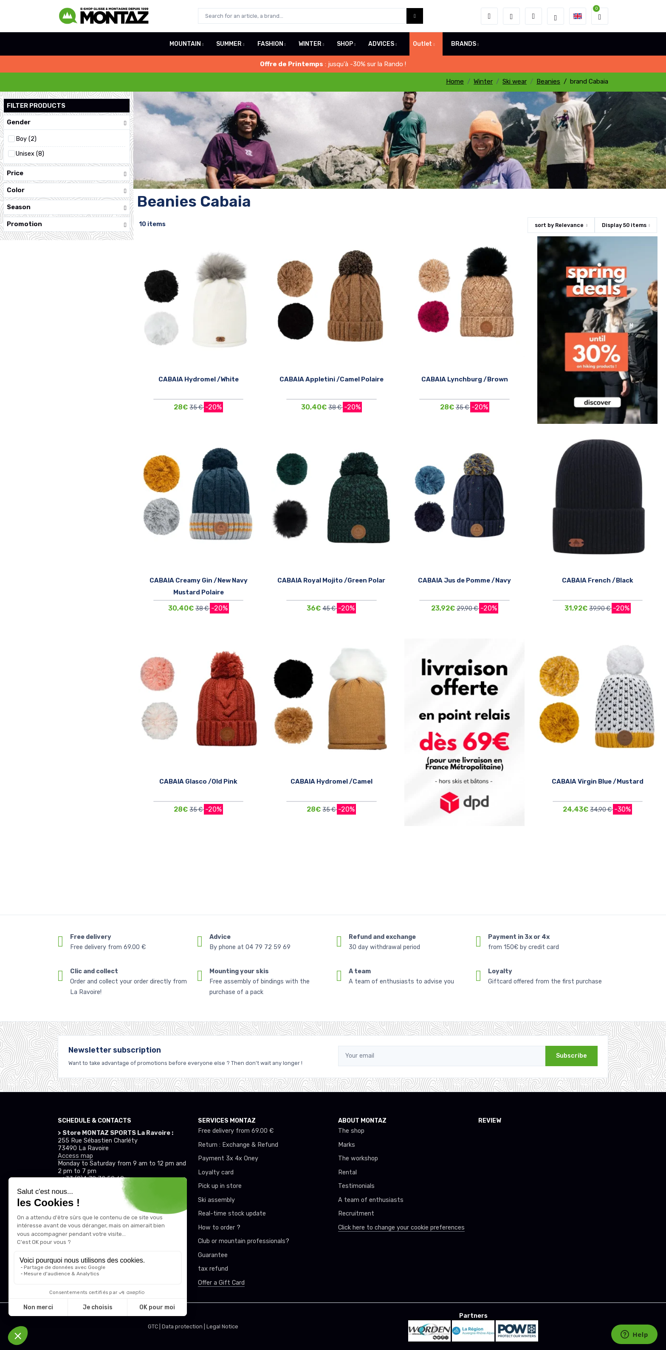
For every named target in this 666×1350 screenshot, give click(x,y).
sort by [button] (559, 225)
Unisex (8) (30, 153)
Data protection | (184, 1326)
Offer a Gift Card (221, 1282)
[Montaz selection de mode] (555, 16)
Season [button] (67, 207)
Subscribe (571, 1055)
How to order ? (219, 1227)
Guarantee (213, 1255)
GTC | (155, 1326)
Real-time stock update (232, 1213)
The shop (351, 1130)
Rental (347, 1172)
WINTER (310, 44)
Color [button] (67, 190)
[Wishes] (511, 16)
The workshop (358, 1158)
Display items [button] (624, 225)
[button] (489, 16)
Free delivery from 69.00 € (236, 1130)
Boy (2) (26, 139)
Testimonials (356, 1186)
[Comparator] (533, 16)
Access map (75, 1156)
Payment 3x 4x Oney (228, 1158)
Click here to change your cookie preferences (401, 1227)
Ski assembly (216, 1200)
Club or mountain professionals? (243, 1241)
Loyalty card (216, 1172)
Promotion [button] (67, 224)
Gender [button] (67, 122)
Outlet (422, 44)
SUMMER (229, 44)
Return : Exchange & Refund (238, 1144)
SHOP (345, 44)
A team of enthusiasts (371, 1200)
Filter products (36, 105)
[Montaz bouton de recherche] (414, 16)
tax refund (213, 1268)
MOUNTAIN (185, 44)
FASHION (270, 44)
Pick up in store (220, 1186)
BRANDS (463, 44)
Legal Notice (222, 1326)
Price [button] (67, 173)
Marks (346, 1144)
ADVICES (381, 44)
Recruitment (356, 1213)
